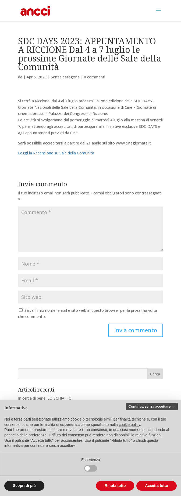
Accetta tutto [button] (156, 485)
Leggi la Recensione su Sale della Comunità (56, 152)
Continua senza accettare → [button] (152, 406)
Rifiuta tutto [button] (115, 485)
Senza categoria (65, 76)
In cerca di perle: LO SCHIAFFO (45, 398)
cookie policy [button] (129, 424)
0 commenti (94, 76)
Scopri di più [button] (24, 485)
